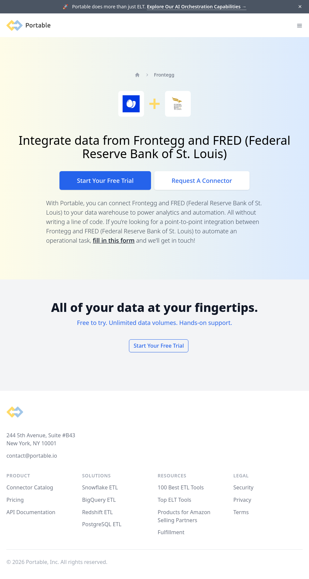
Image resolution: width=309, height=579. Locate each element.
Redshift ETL (97, 512)
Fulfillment (171, 532)
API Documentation (30, 512)
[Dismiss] (300, 7)
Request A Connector (202, 181)
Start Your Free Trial (105, 181)
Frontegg (164, 75)
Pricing (15, 499)
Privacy (242, 499)
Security (244, 487)
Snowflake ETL (100, 487)
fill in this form (114, 240)
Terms (241, 512)
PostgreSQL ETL (102, 524)
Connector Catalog (29, 487)
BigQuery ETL (99, 499)
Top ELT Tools (174, 499)
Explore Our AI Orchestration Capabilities (197, 6)
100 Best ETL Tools (181, 487)
